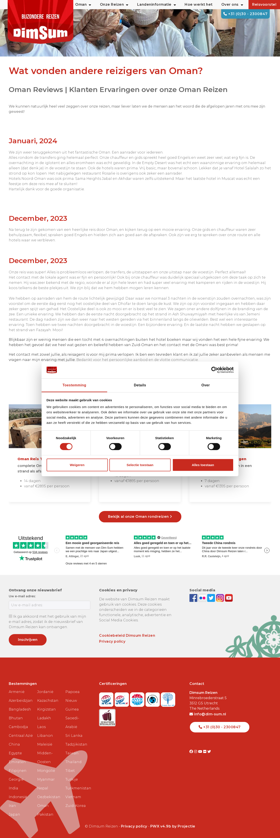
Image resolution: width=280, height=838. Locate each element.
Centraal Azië (21, 736)
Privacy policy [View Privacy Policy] (134, 826)
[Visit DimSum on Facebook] (193, 598)
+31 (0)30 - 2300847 (245, 14)
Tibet (70, 771)
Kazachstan (47, 700)
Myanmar (46, 779)
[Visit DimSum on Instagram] (196, 752)
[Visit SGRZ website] (122, 698)
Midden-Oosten (45, 757)
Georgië (16, 779)
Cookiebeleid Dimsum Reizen (127, 635)
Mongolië (46, 771)
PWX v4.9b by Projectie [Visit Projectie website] (172, 826)
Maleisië (44, 744)
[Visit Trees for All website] (168, 698)
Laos (41, 727)
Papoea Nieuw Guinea (72, 700)
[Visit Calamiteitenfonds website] (153, 698)
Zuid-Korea (75, 806)
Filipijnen (17, 771)
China (14, 744)
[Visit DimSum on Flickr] (205, 752)
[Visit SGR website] (107, 698)
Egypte (15, 753)
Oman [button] (83, 4)
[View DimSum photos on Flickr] (202, 598)
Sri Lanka (73, 736)
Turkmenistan (77, 788)
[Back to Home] (40, 22)
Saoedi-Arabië (72, 722)
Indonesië (18, 797)
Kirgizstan (46, 709)
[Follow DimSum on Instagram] (220, 598)
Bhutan (16, 718)
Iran (12, 806)
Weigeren (77, 465)
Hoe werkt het (199, 4)
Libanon (45, 736)
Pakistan (45, 814)
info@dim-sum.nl (207, 714)
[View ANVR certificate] (137, 698)
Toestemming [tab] (74, 385)
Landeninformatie (156, 4)
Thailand (73, 762)
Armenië (16, 692)
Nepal (42, 788)
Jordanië (45, 692)
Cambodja (18, 727)
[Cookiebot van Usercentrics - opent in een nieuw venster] (214, 370)
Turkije (71, 779)
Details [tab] (140, 385)
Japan (14, 814)
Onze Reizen (114, 4)
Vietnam (73, 797)
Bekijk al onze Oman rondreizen (140, 516)
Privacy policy (112, 641)
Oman (43, 806)
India (13, 788)
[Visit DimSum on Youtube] (200, 752)
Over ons (232, 4)
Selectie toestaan (140, 465)
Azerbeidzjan (21, 700)
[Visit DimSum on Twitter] (209, 752)
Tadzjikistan (76, 744)
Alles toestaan (203, 465)
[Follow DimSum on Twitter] (211, 598)
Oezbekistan (48, 797)
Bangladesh (20, 709)
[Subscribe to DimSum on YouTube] (229, 598)
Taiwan (72, 753)
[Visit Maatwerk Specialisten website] (107, 716)
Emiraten (17, 762)
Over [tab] (205, 385)
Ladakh (44, 718)
